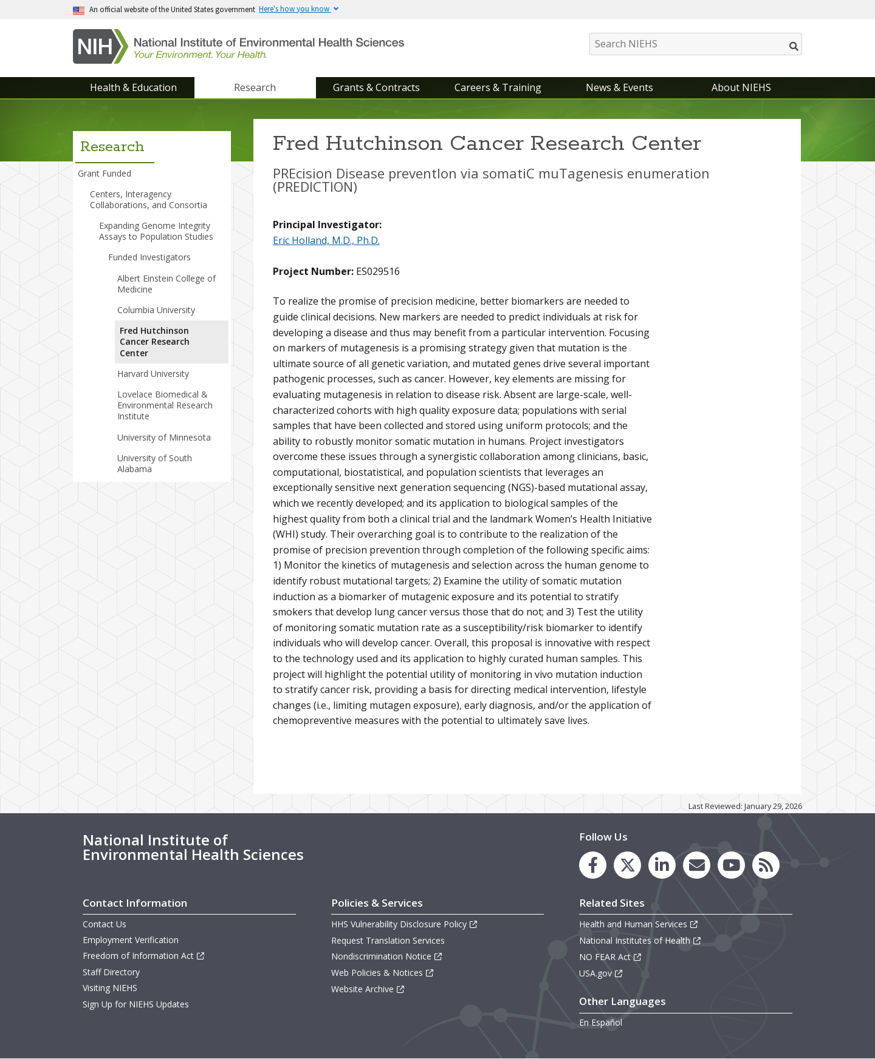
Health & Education (133, 87)
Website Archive (368, 989)
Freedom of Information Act (144, 955)
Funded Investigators (149, 257)
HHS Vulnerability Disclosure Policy (404, 924)
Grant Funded (104, 173)
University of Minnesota (164, 437)
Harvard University (153, 373)
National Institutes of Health (640, 940)
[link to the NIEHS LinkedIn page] (662, 865)
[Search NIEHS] (695, 44)
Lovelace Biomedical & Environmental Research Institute (165, 405)
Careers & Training (498, 87)
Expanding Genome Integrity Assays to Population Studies (156, 231)
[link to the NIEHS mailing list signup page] (696, 865)
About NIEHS (741, 87)
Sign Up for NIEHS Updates (136, 1004)
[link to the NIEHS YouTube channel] (731, 865)
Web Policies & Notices (382, 972)
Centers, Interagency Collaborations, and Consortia (148, 199)
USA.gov (601, 973)
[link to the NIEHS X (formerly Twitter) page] (627, 865)
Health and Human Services (639, 924)
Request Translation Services (388, 940)
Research (255, 87)
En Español (600, 1022)
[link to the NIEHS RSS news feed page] (766, 865)
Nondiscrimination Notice (387, 956)
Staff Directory (111, 972)
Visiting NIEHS (110, 987)
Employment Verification (131, 940)
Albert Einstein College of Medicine (166, 283)
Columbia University (156, 310)
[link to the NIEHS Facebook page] (592, 865)
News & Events (619, 87)
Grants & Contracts (376, 87)
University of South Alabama (154, 463)
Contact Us (104, 924)
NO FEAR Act (610, 957)
